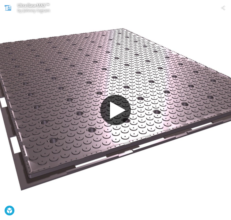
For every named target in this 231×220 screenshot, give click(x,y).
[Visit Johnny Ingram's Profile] (8, 8)
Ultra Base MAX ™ (33, 5)
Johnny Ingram (36, 10)
